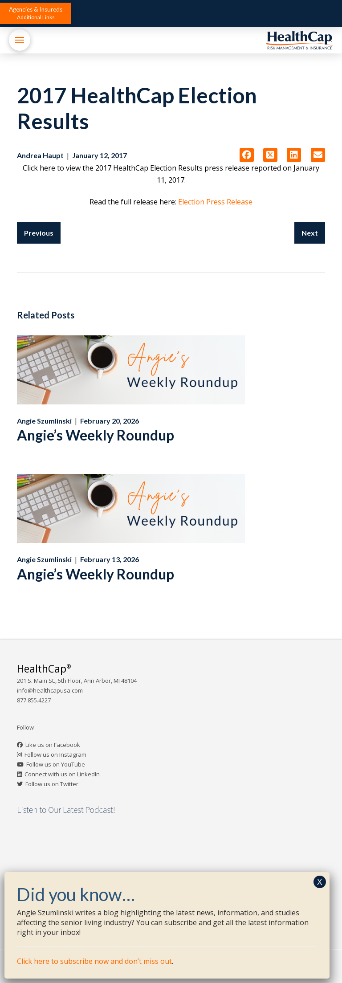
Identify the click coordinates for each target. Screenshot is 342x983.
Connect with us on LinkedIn (62, 774)
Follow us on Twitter (51, 784)
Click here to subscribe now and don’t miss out (94, 961)
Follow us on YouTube (55, 764)
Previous (38, 232)
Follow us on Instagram (55, 755)
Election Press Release (215, 202)
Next (309, 232)
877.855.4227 (34, 700)
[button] (35, 13)
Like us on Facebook (52, 745)
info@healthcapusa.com (50, 690)
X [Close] (319, 882)
